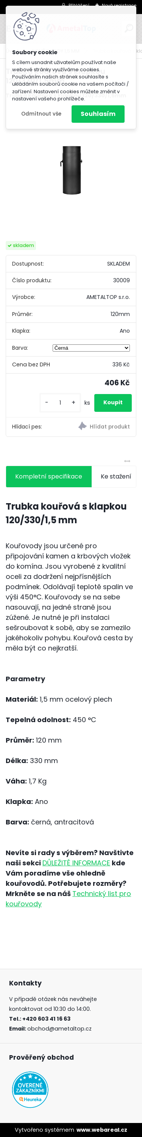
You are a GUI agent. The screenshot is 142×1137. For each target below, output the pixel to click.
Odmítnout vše (41, 113)
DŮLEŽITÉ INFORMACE (76, 863)
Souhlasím (98, 113)
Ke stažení (116, 476)
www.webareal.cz (101, 1130)
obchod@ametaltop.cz (59, 1028)
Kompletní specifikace (48, 476)
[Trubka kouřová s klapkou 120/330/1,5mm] (71, 170)
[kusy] (60, 403)
